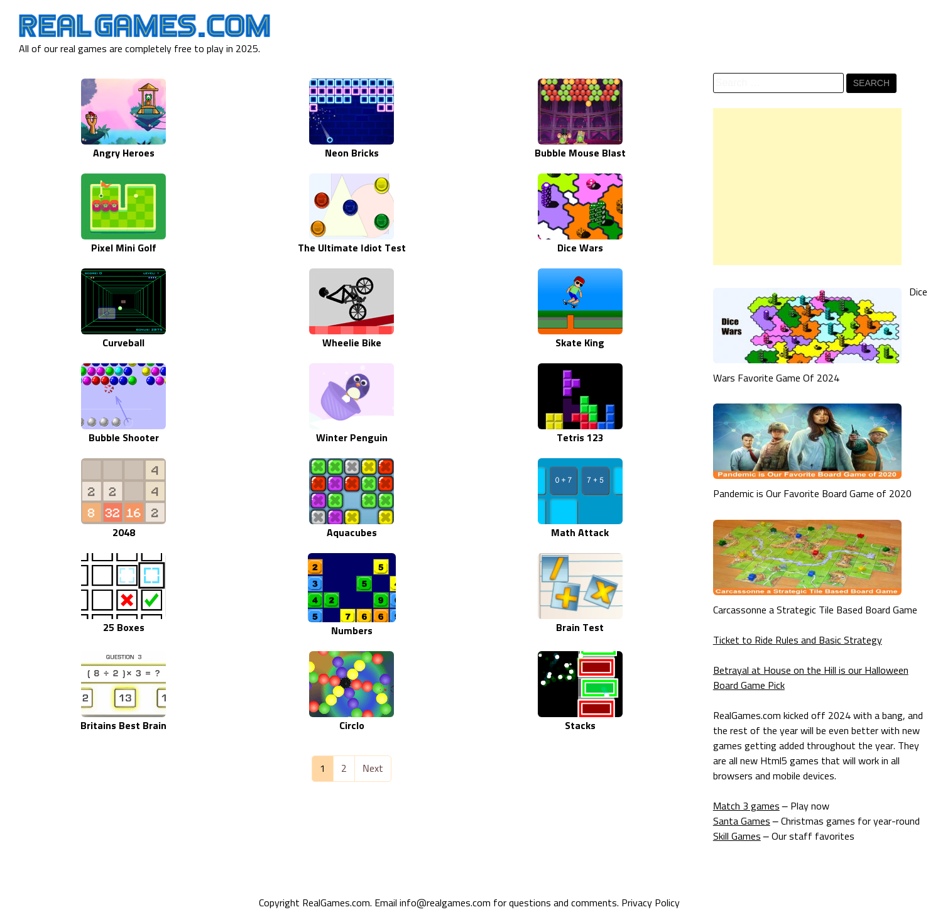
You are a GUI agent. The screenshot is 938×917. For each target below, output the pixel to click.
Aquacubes (352, 533)
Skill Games (737, 837)
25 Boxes (124, 628)
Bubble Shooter (124, 438)
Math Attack (580, 533)
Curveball (123, 343)
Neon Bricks (352, 153)
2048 (123, 533)
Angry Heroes (124, 153)
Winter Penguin (352, 438)
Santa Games (741, 821)
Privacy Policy (650, 903)
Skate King (579, 343)
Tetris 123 (580, 438)
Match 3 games (746, 806)
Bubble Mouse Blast (580, 153)
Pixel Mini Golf (123, 248)
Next (373, 769)
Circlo (351, 726)
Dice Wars (580, 248)
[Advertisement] (807, 186)
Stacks (580, 726)
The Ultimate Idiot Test (352, 248)
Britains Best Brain (123, 726)
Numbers (352, 631)
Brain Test (580, 628)
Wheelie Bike (351, 343)
